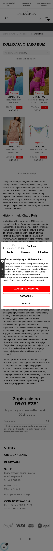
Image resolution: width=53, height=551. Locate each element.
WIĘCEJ (27, 432)
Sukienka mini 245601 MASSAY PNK (14, 151)
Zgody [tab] (10, 252)
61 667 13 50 (10, 485)
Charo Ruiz (14, 97)
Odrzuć (26, 304)
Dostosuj (26, 296)
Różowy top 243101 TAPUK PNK (14, 101)
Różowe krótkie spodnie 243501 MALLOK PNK (39, 101)
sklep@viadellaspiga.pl (17, 495)
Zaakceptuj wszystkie (26, 289)
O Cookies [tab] (43, 252)
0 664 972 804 (12, 489)
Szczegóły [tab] (26, 252)
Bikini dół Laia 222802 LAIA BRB (39, 151)
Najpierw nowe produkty (27, 52)
